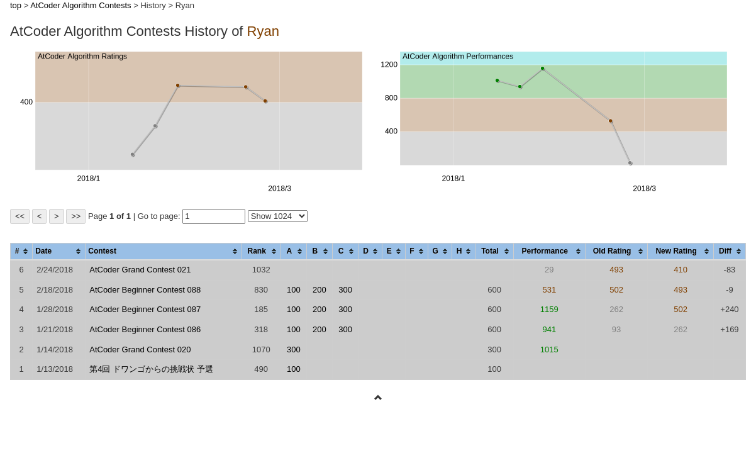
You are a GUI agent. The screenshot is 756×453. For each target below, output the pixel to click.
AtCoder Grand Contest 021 (140, 269)
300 (345, 289)
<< (20, 216)
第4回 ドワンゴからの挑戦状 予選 (151, 369)
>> (76, 216)
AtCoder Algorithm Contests (80, 5)
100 (294, 289)
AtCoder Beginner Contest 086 (145, 329)
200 (319, 289)
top (15, 5)
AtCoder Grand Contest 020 (140, 349)
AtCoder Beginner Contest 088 (145, 289)
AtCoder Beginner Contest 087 (145, 309)
